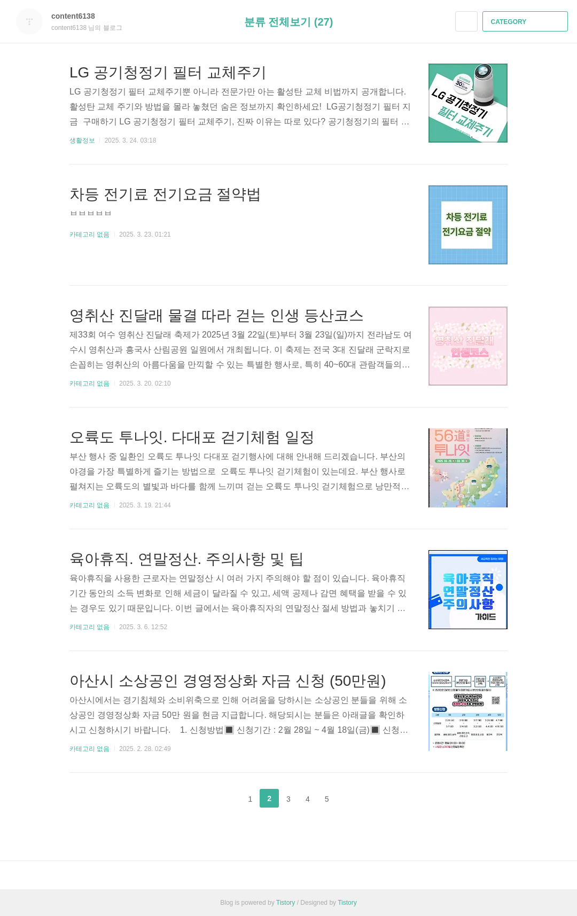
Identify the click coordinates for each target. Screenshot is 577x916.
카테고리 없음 (89, 234)
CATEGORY (526, 22)
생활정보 (82, 140)
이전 (223, 798)
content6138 (78, 16)
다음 (353, 798)
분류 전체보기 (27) (288, 22)
